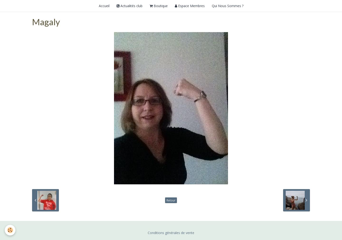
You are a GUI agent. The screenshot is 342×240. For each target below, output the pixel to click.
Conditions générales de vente (171, 232)
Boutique (159, 6)
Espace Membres (190, 6)
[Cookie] (10, 230)
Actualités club (129, 6)
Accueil (104, 6)
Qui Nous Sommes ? (227, 6)
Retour (171, 200)
